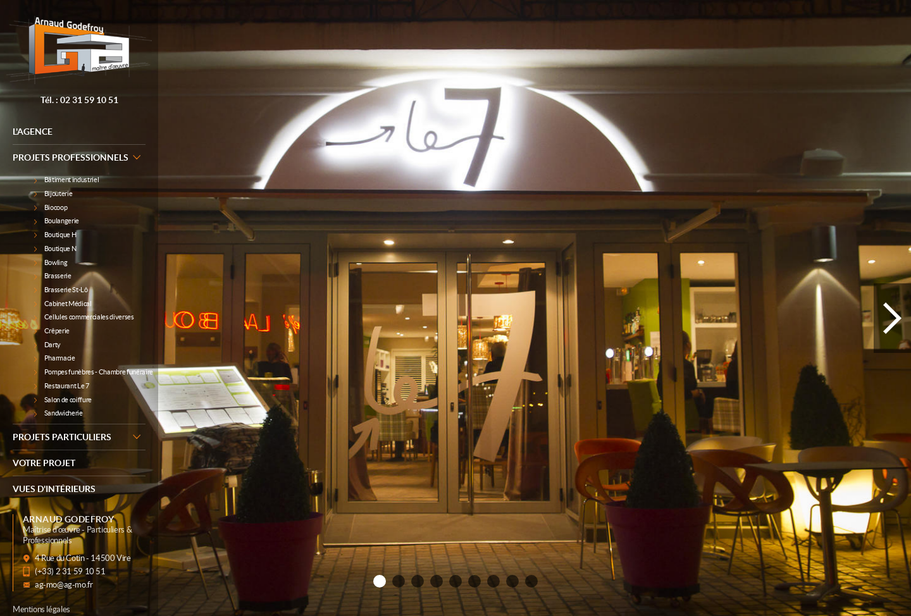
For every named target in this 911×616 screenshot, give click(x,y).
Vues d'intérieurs (54, 489)
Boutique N (55, 248)
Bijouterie (53, 193)
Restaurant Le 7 (61, 386)
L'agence (33, 131)
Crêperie (52, 331)
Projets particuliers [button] (79, 436)
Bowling (50, 262)
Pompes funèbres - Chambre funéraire (90, 372)
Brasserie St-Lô (61, 289)
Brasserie (52, 276)
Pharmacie (54, 358)
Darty (47, 344)
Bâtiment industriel (66, 179)
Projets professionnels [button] (79, 157)
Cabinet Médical (63, 303)
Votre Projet (44, 463)
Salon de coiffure (63, 399)
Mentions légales (41, 609)
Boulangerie (56, 221)
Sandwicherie (58, 413)
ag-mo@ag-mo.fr (64, 584)
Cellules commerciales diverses (84, 317)
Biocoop (50, 207)
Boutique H (55, 234)
